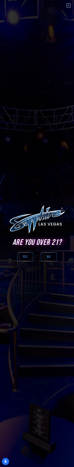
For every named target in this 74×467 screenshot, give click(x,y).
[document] (37, 233)
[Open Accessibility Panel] (5, 461)
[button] (68, 5)
